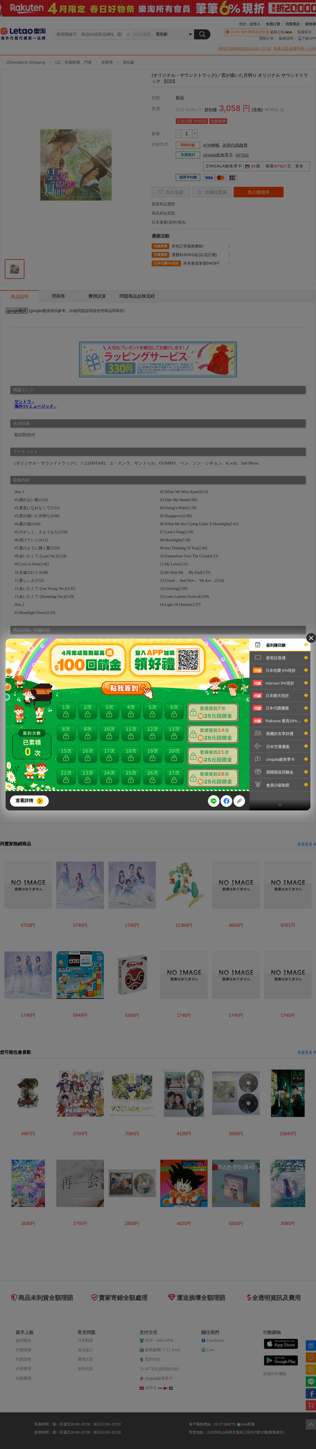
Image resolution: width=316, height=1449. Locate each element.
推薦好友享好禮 (280, 733)
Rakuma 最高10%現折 (280, 720)
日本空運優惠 (280, 746)
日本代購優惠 (280, 708)
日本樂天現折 (280, 695)
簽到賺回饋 (280, 644)
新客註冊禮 (280, 657)
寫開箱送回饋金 (280, 771)
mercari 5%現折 (280, 683)
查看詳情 (24, 800)
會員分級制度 (280, 784)
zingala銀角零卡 (280, 759)
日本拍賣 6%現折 (280, 670)
